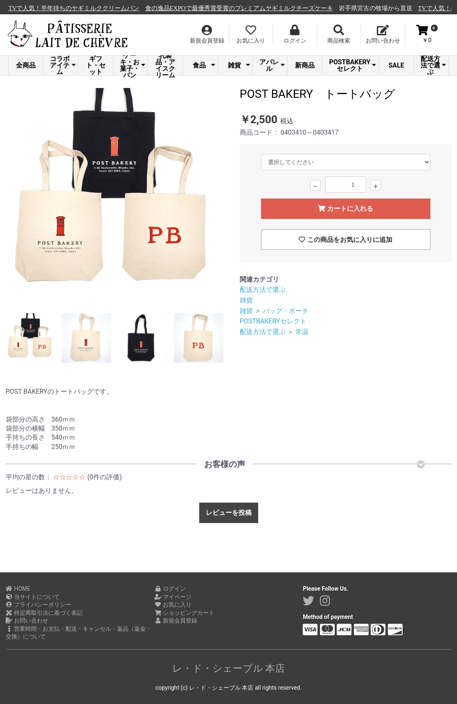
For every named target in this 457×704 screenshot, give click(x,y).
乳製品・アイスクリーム (165, 65)
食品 (204, 65)
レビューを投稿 (229, 513)
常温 (301, 332)
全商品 (26, 65)
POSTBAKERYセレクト (352, 65)
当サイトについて (33, 596)
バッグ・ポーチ (285, 311)
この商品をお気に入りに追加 (345, 239)
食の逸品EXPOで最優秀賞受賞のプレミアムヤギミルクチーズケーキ (257, 8)
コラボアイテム (62, 65)
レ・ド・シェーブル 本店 (228, 668)
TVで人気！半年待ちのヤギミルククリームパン (91, 8)
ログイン (170, 588)
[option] (114, 197)
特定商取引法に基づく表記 (44, 612)
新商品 (305, 65)
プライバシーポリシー (39, 604)
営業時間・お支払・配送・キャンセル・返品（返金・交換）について (79, 632)
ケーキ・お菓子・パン (132, 65)
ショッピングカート (184, 612)
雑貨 (239, 65)
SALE (396, 65)
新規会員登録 (175, 620)
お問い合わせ (27, 620)
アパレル (272, 65)
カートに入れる (345, 208)
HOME (18, 588)
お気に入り (172, 604)
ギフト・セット (96, 65)
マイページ (172, 596)
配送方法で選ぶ (433, 65)
